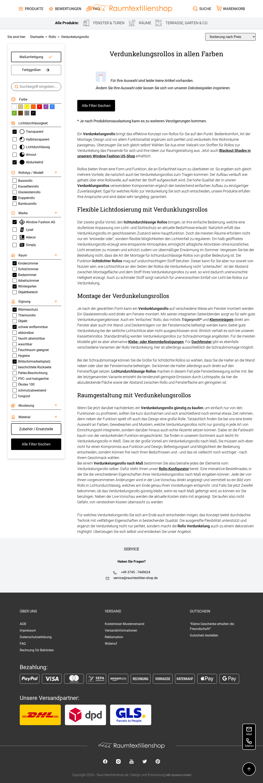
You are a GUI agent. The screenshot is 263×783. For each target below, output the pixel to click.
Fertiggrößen (36, 70)
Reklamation (114, 637)
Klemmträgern (221, 319)
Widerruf (111, 644)
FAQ (23, 644)
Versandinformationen (121, 630)
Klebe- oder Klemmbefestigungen (156, 342)
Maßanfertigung (31, 57)
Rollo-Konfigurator (174, 469)
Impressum (28, 630)
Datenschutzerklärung (36, 637)
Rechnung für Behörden (37, 650)
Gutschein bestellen (204, 635)
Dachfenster (201, 342)
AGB (23, 624)
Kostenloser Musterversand (124, 624)
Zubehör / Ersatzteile (36, 429)
